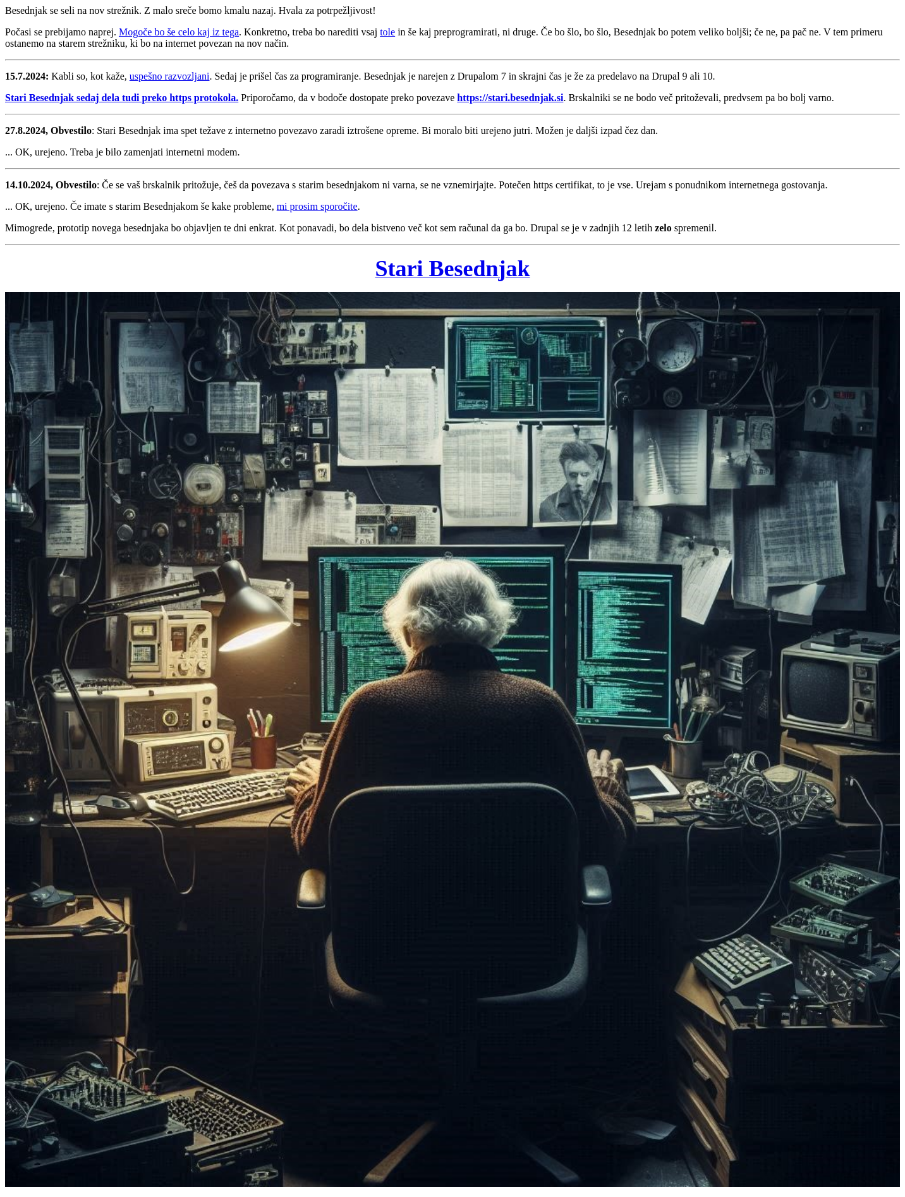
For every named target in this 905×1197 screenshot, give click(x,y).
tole (387, 32)
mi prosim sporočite (317, 206)
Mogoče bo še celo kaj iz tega (179, 32)
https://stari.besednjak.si (510, 97)
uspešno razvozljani (170, 76)
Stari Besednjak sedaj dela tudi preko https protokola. (121, 97)
